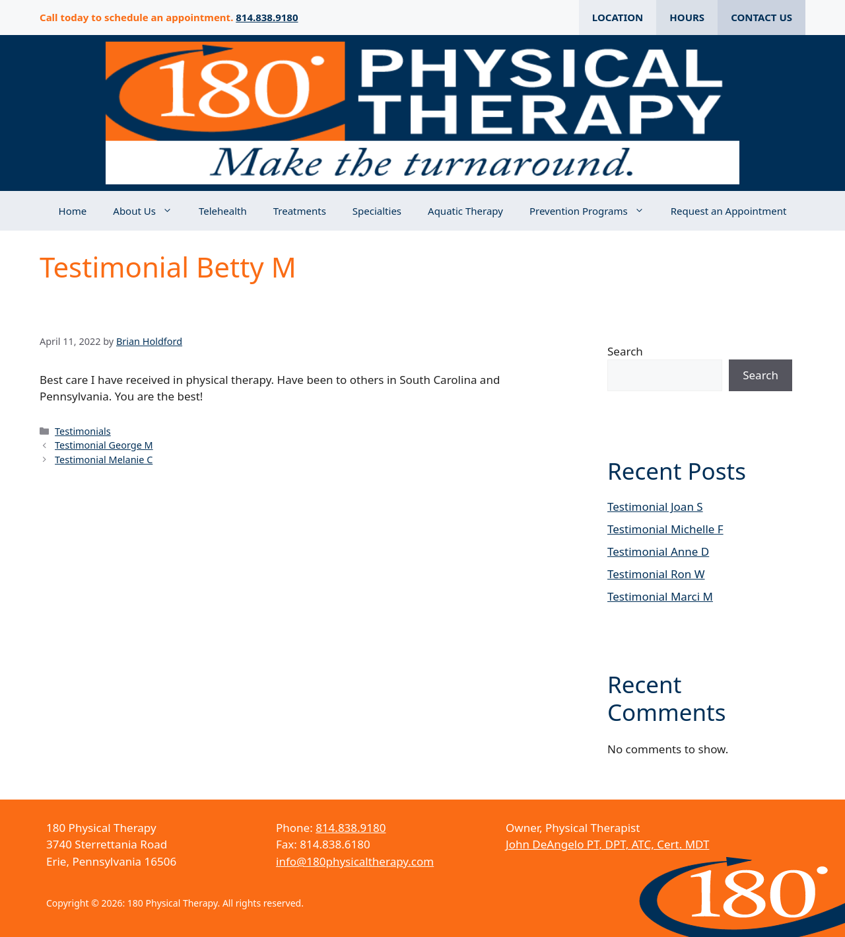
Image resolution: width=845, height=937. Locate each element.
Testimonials (83, 431)
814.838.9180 (267, 17)
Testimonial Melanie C (103, 459)
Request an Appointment (729, 210)
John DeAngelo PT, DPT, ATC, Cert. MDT (607, 844)
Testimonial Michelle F (665, 529)
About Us (149, 211)
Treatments (299, 210)
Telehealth (223, 210)
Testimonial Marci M (660, 596)
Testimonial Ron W (656, 573)
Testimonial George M (104, 445)
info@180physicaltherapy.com (355, 861)
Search (625, 351)
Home (73, 210)
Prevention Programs (593, 211)
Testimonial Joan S (655, 506)
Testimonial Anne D (658, 551)
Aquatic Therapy (465, 210)
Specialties (377, 210)
